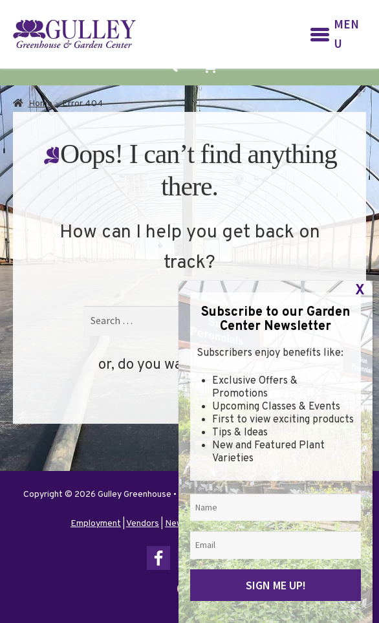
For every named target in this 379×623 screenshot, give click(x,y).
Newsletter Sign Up (204, 523)
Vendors (142, 523)
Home (40, 103)
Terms (296, 523)
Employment (95, 523)
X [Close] (360, 559)
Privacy (263, 523)
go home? (249, 365)
